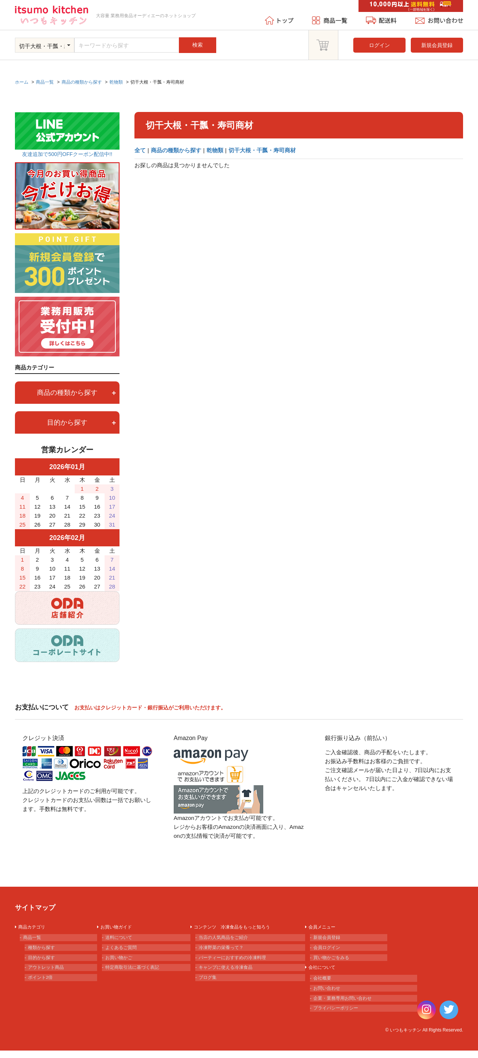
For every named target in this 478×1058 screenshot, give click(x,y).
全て (140, 150)
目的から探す (81, 422)
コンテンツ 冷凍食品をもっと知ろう (238, 928)
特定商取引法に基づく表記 (137, 976)
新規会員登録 (437, 45)
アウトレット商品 (49, 976)
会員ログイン (329, 952)
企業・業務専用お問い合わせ (348, 1012)
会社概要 (324, 987)
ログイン (379, 45)
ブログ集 (209, 987)
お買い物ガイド (119, 928)
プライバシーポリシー (340, 1024)
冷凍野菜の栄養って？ (225, 952)
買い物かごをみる (335, 964)
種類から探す (44, 952)
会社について (324, 976)
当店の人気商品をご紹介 (228, 940)
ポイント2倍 (43, 987)
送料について (121, 940)
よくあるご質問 (124, 952)
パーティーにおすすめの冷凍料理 (238, 964)
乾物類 (215, 150)
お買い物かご (121, 964)
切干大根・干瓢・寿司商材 (262, 150)
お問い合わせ (329, 1000)
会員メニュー (324, 928)
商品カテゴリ (34, 928)
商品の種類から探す (176, 150)
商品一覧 (34, 940)
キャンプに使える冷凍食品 (230, 976)
